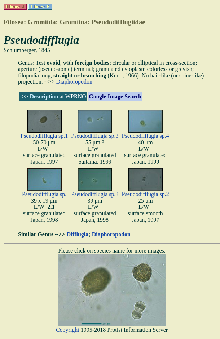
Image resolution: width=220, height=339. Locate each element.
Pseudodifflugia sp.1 (44, 136)
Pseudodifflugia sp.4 (145, 136)
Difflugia (77, 234)
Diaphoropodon (74, 82)
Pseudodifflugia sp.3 (94, 136)
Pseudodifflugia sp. (44, 194)
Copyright (67, 330)
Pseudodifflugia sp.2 (145, 194)
